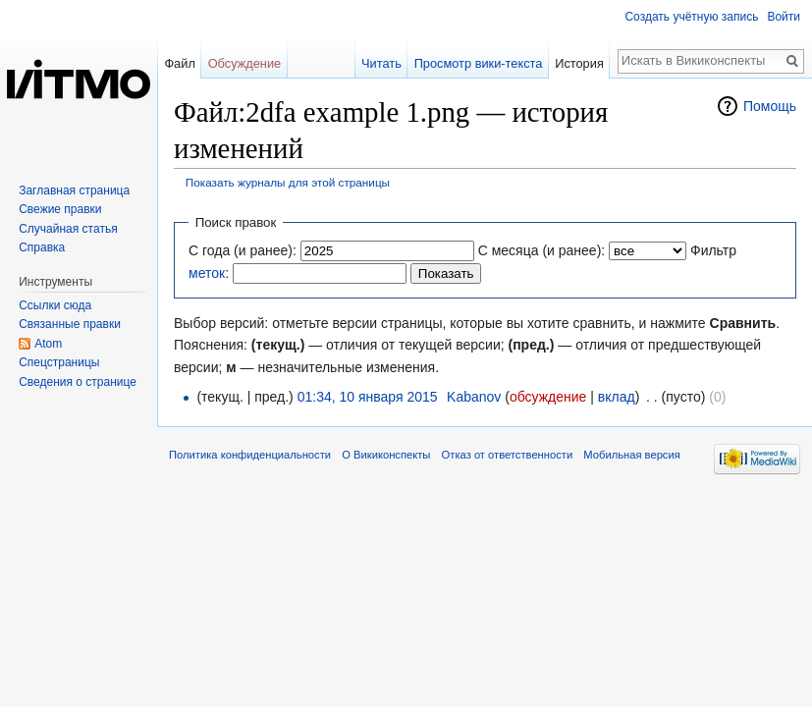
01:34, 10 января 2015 (368, 397)
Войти (783, 17)
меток (207, 273)
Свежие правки (60, 209)
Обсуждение (245, 63)
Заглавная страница (74, 190)
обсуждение (548, 397)
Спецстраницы (59, 362)
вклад (616, 397)
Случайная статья (68, 229)
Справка (42, 247)
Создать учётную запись (691, 17)
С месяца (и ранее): (542, 250)
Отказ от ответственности (507, 455)
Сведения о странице (77, 382)
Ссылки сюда (55, 305)
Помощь (769, 106)
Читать (381, 63)
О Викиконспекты (386, 455)
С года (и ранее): (243, 250)
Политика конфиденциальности (250, 455)
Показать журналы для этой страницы (288, 182)
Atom (48, 344)
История (579, 63)
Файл (179, 63)
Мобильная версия (631, 455)
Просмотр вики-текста (478, 63)
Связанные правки (70, 324)
